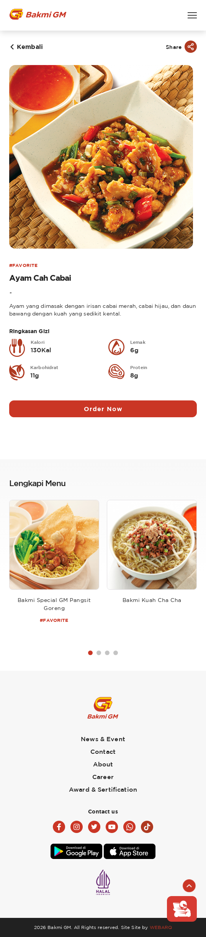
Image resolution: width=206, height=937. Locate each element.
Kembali (30, 46)
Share (173, 47)
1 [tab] (90, 653)
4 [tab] (115, 653)
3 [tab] (107, 653)
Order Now (103, 408)
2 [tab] (98, 653)
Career (103, 776)
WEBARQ (161, 927)
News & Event (103, 738)
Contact (103, 751)
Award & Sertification (103, 789)
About (103, 764)
